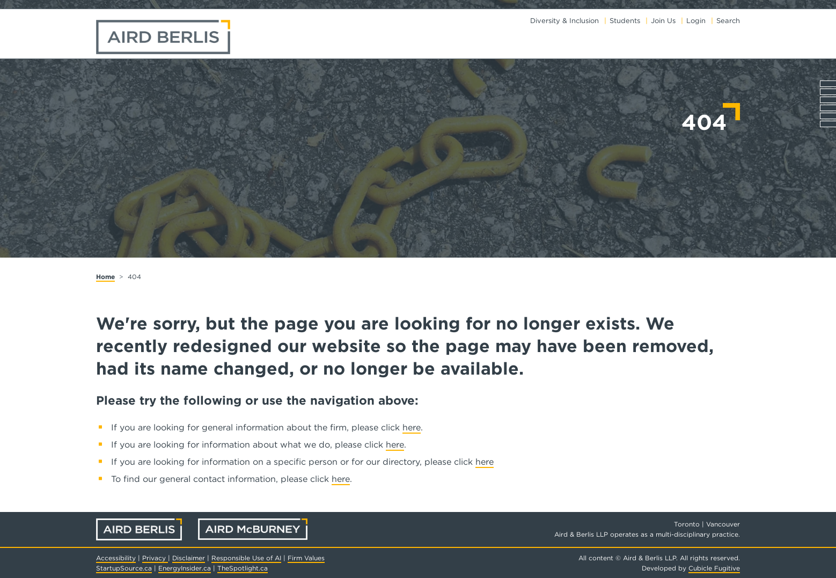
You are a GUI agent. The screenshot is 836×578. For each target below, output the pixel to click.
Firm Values (306, 558)
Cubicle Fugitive (714, 568)
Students (625, 21)
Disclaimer (188, 558)
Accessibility (116, 558)
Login (696, 21)
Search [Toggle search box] (728, 21)
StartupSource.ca (124, 568)
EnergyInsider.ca (184, 568)
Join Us (663, 21)
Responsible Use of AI (246, 558)
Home (105, 277)
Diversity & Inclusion (564, 21)
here (411, 427)
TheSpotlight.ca (242, 568)
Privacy (155, 558)
